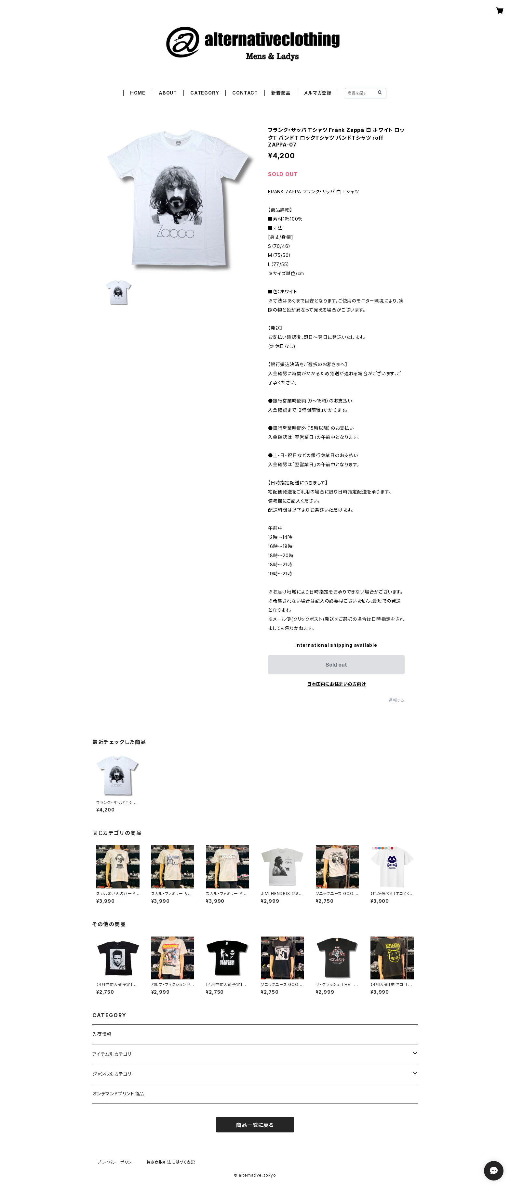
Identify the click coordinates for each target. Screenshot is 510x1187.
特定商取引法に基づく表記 (170, 1162)
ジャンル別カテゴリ (111, 1074)
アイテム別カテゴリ (111, 1054)
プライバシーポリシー (117, 1162)
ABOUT (168, 93)
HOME (137, 93)
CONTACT (245, 93)
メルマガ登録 (317, 93)
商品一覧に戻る (255, 1125)
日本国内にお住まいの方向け (336, 684)
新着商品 (280, 93)
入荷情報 (102, 1034)
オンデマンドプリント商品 (118, 1093)
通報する (397, 700)
